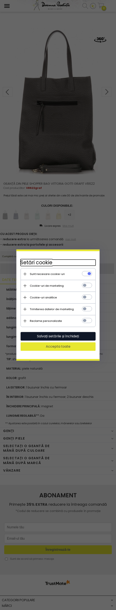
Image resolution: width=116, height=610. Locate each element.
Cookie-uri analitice (43, 297)
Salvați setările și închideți (58, 336)
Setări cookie (36, 262)
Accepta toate (58, 346)
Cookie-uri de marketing (46, 286)
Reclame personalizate (46, 321)
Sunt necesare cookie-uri (47, 274)
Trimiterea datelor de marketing (52, 309)
